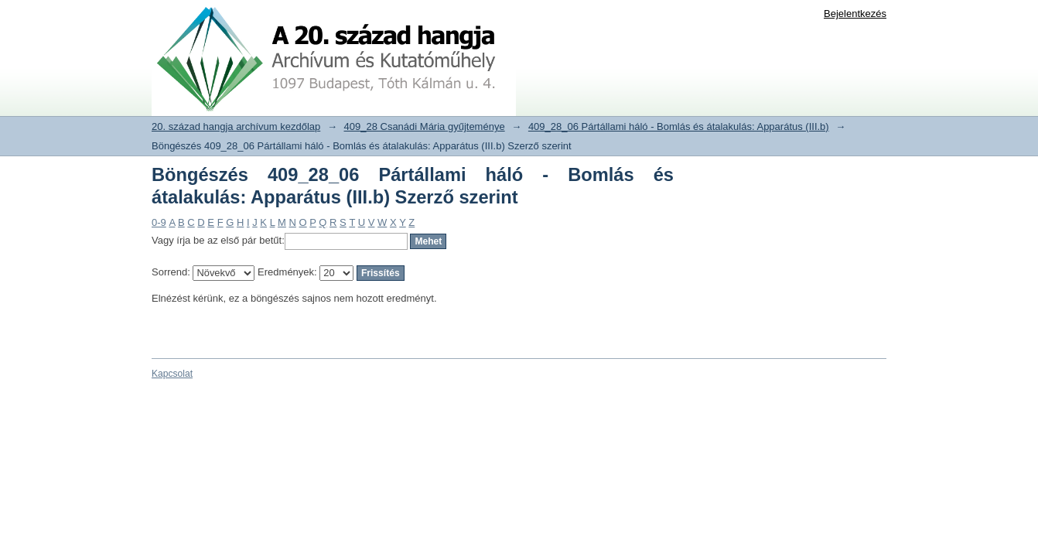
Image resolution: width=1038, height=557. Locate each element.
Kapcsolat (172, 373)
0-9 (159, 222)
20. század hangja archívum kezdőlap (236, 126)
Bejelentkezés (855, 13)
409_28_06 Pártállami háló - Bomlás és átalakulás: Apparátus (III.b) (678, 126)
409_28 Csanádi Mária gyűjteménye (424, 126)
